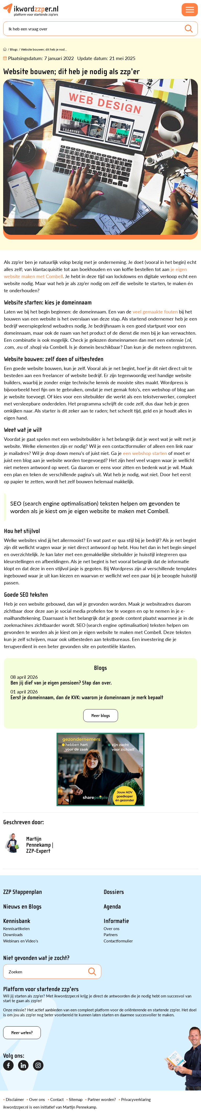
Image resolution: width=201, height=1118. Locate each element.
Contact (57, 1099)
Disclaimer (15, 1099)
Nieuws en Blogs (22, 906)
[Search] (100, 28)
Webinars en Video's (20, 940)
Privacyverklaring (136, 1099)
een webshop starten (145, 453)
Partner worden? (102, 1099)
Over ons (112, 928)
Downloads (13, 934)
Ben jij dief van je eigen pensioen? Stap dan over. (61, 683)
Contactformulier (118, 940)
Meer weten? (22, 1032)
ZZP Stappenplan (22, 892)
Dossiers (114, 892)
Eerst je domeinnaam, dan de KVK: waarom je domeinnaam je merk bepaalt (86, 697)
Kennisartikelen (16, 928)
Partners (111, 934)
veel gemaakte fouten (155, 311)
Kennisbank (16, 921)
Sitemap (75, 1099)
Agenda (112, 906)
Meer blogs (100, 715)
